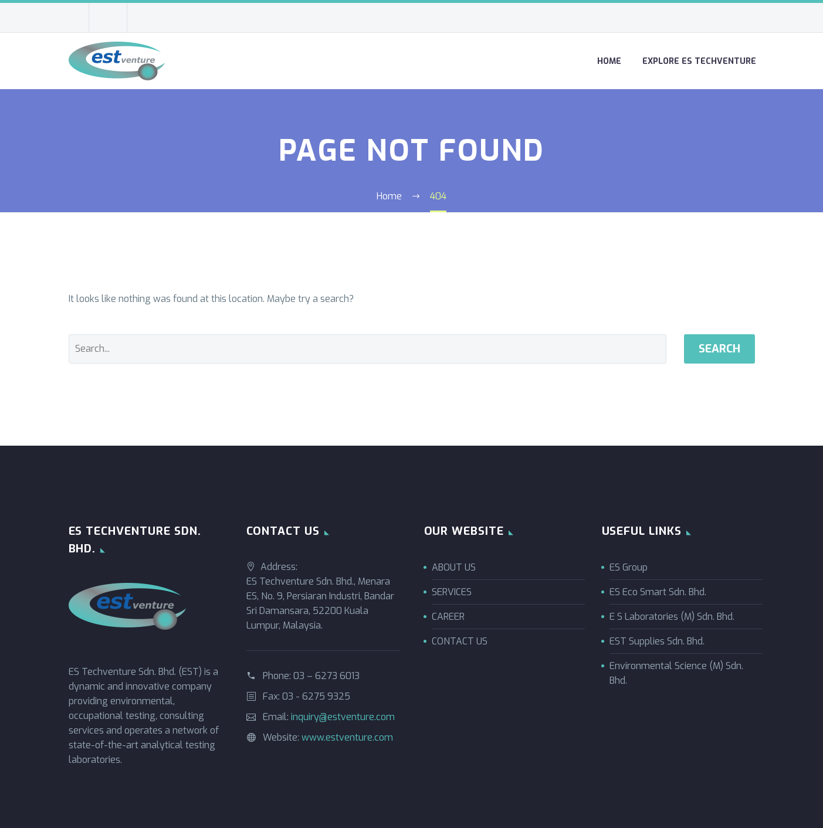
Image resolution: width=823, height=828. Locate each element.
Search (719, 348)
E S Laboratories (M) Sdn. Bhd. (671, 616)
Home (609, 61)
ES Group (628, 567)
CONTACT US (459, 641)
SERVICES (452, 592)
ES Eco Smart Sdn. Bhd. (657, 592)
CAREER (448, 616)
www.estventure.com (347, 737)
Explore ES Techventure (699, 61)
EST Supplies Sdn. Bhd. (657, 641)
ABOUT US (454, 567)
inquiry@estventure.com (343, 717)
